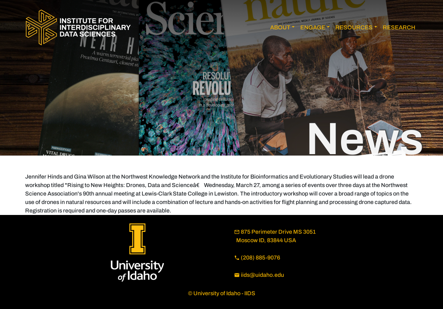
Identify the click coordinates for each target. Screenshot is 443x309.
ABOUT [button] (280, 27)
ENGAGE (312, 27)
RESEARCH (399, 27)
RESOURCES (354, 27)
